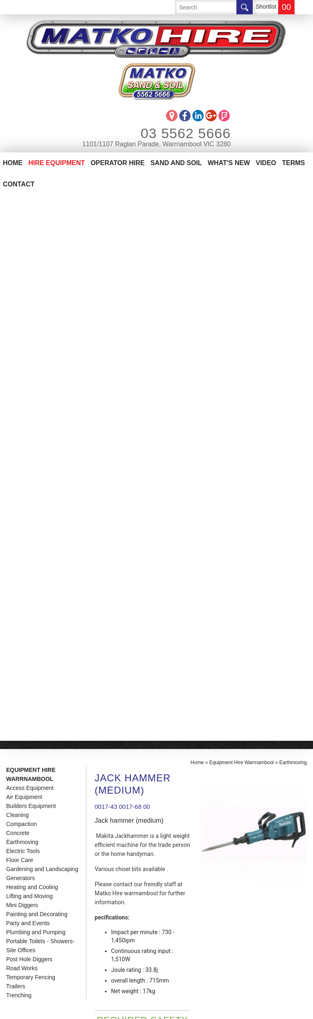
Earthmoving (22, 296)
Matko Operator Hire (44, 757)
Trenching (19, 449)
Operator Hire (118, 162)
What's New (229, 162)
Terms (293, 162)
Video (266, 162)
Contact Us (26, 781)
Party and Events (28, 377)
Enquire (125, 575)
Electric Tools (23, 305)
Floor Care (19, 314)
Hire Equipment (56, 162)
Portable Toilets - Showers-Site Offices (40, 400)
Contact (18, 184)
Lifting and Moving (29, 350)
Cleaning (17, 269)
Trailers (15, 440)
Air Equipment (24, 251)
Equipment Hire (33, 745)
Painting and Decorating (36, 368)
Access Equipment (30, 242)
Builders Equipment (31, 260)
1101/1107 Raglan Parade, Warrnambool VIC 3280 (156, 144)
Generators (20, 332)
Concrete (17, 287)
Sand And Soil (176, 162)
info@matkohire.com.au (192, 752)
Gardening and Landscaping (42, 323)
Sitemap (120, 1008)
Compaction (21, 278)
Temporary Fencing (30, 431)
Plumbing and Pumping (36, 386)
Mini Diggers (22, 359)
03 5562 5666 (174, 133)
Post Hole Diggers (29, 413)
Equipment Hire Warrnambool (31, 228)
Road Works (22, 422)
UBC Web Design (171, 1008)
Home (13, 162)
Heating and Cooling (32, 341)
